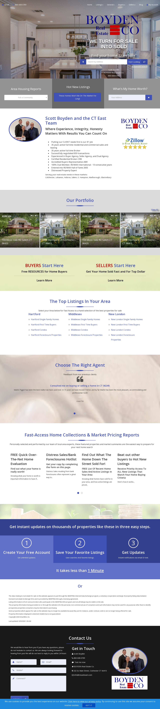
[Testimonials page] (80, 378)
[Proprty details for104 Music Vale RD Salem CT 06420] (20, 228)
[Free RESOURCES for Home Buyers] (44, 271)
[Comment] (38, 673)
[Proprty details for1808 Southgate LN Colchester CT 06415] (60, 228)
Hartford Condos (39, 323)
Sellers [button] (132, 5)
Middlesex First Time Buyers (84, 320)
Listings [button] (99, 5)
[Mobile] (38, 659)
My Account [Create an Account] (152, 5)
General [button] (110, 5)
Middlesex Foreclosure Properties (86, 326)
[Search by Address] (114, 61)
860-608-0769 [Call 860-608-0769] (113, 75)
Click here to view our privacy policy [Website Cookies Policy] (84, 701)
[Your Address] (127, 97)
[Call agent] (18, 5)
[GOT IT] (89, 705)
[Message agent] (90, 651)
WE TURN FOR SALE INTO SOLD (114, 43)
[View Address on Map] (90, 659)
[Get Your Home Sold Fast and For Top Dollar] (115, 271)
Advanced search (140, 66)
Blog (141, 5)
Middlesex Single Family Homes (85, 317)
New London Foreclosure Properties (123, 328)
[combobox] (26, 97)
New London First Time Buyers (125, 320)
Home (89, 5)
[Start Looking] (137, 61)
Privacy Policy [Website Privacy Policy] (130, 696)
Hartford (34, 313)
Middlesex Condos (79, 323)
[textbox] (26, 97)
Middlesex (75, 313)
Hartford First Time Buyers (43, 320)
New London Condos (121, 323)
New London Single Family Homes (127, 317)
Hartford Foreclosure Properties (46, 326)
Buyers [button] (121, 5)
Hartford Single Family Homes (45, 317)
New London (116, 313)
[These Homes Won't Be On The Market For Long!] (77, 97)
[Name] (24, 651)
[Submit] (19, 688)
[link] (148, 97)
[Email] (53, 651)
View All (154, 208)
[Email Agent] (6, 5)
